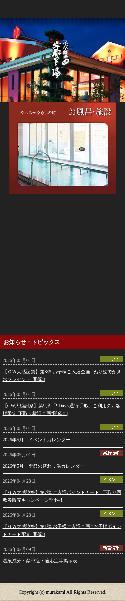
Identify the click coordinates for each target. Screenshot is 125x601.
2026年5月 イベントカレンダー (37, 439)
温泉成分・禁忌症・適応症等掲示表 (40, 560)
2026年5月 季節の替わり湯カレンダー (44, 466)
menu (116, 8)
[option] (62, 148)
